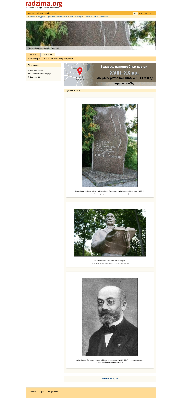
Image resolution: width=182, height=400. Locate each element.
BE (146, 14)
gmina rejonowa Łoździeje (57, 17)
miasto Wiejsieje (76, 17)
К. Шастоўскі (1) (34, 77)
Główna (32, 17)
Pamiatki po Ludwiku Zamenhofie (96, 17)
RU (151, 14)
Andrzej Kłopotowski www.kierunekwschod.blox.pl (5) (39, 72)
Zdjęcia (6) (48, 54)
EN (140, 14)
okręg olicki (42, 17)
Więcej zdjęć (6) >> (110, 378)
